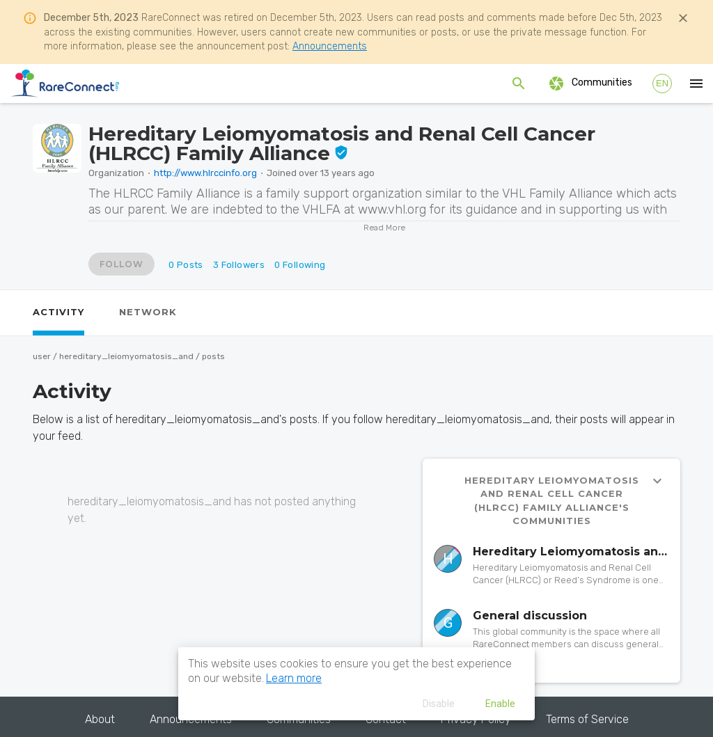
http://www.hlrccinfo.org (205, 173)
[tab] (58, 312)
